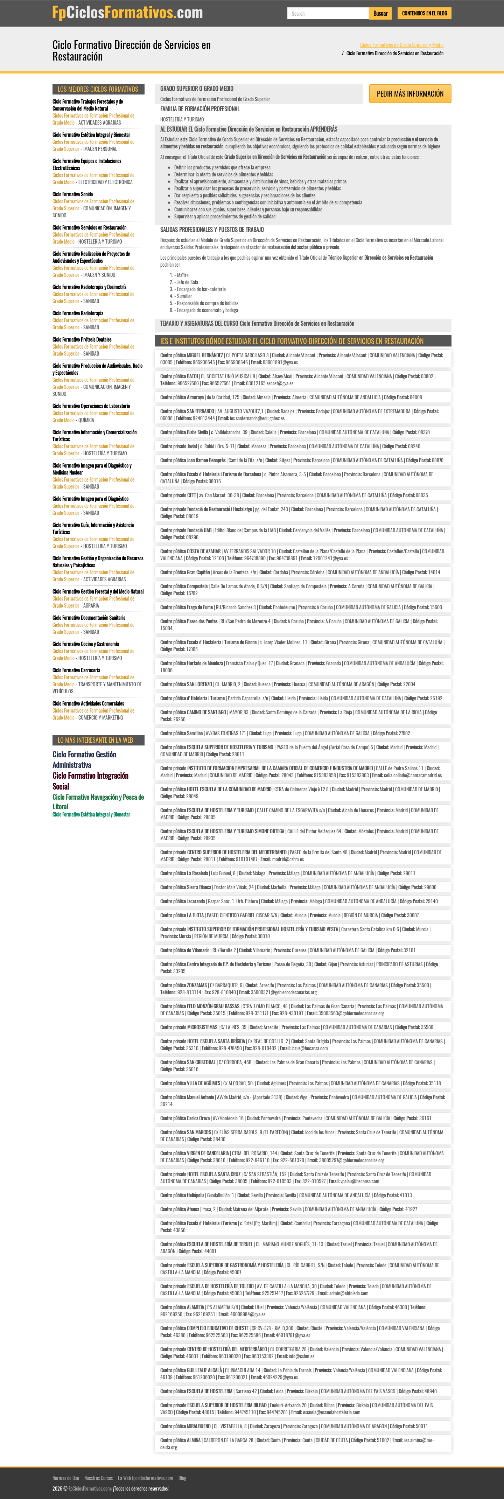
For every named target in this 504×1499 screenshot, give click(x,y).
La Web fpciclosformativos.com (145, 1478)
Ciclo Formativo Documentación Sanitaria (88, 617)
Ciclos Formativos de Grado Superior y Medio (401, 44)
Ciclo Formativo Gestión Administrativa (84, 759)
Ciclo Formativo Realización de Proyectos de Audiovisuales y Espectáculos (91, 257)
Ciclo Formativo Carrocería (76, 670)
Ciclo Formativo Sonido (72, 194)
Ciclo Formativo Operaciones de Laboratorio (91, 405)
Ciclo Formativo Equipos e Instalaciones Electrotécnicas (86, 164)
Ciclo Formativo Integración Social (90, 781)
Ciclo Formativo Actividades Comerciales (88, 703)
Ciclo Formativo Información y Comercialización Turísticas (94, 436)
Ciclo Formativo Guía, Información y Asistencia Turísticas (93, 528)
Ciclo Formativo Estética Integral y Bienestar (91, 134)
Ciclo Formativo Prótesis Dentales (81, 339)
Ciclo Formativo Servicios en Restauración (89, 227)
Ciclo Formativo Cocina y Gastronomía (85, 643)
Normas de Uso (65, 1478)
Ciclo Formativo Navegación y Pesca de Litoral (98, 801)
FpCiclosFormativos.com (90, 1488)
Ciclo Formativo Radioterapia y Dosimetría (89, 286)
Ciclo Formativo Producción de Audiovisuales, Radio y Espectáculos (97, 369)
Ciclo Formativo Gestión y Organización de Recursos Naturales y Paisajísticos (97, 562)
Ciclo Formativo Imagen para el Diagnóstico (90, 498)
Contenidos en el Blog (424, 13)
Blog (182, 1478)
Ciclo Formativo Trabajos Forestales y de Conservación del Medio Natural (87, 105)
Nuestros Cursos (98, 1478)
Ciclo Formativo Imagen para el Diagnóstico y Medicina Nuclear (91, 469)
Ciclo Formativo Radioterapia (77, 313)
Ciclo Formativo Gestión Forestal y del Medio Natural (98, 591)
